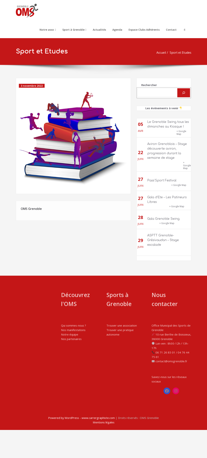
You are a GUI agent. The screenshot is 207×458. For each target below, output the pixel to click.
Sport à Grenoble (74, 29)
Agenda (117, 29)
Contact (171, 29)
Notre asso (48, 29)
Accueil (162, 52)
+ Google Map (181, 131)
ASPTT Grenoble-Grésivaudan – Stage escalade (163, 238)
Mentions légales (103, 450)
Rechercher (149, 83)
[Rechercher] (183, 91)
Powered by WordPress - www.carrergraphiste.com (81, 446)
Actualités (99, 29)
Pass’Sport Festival (161, 179)
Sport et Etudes (181, 52)
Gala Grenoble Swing (163, 217)
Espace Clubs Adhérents (144, 29)
